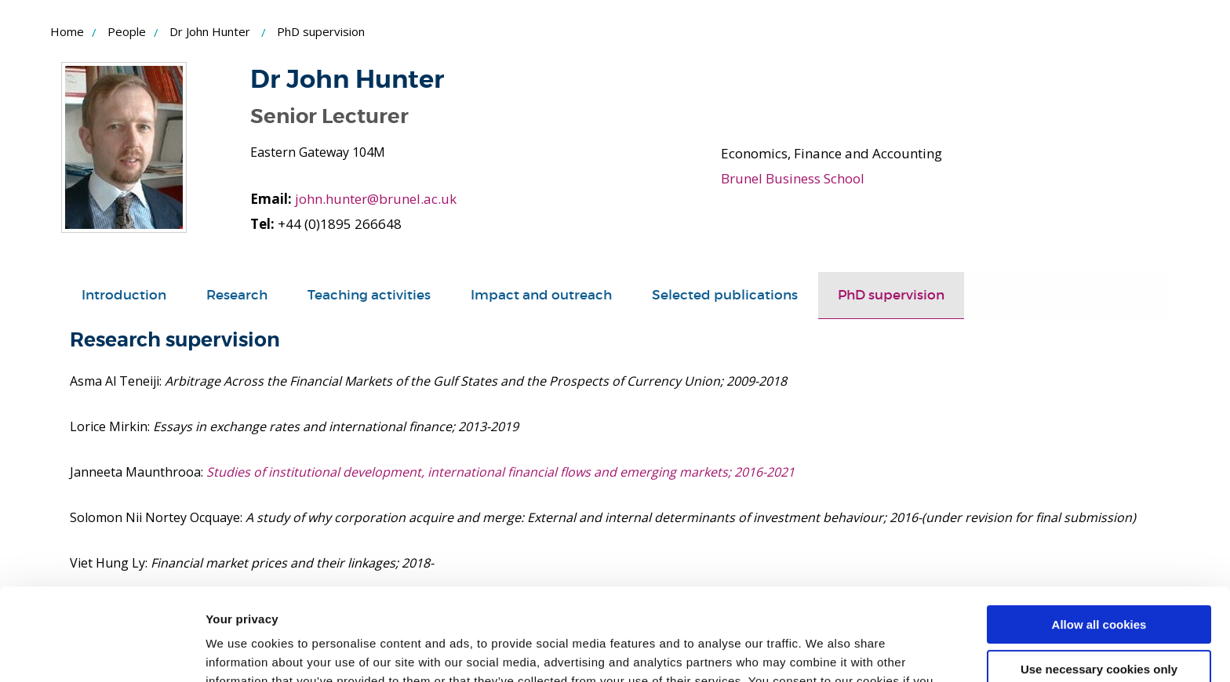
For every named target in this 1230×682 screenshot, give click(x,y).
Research (236, 295)
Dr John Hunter (209, 31)
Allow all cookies (1099, 532)
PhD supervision (891, 295)
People (126, 31)
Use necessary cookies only (1099, 576)
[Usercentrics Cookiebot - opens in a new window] (101, 651)
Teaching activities (369, 295)
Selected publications (725, 295)
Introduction (124, 295)
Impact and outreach (541, 295)
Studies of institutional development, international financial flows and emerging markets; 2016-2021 (500, 472)
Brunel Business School (792, 178)
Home (67, 31)
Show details (242, 651)
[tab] (124, 295)
